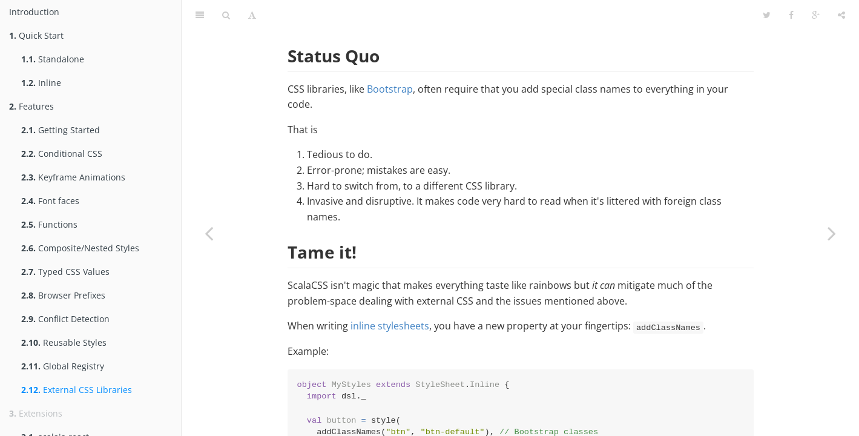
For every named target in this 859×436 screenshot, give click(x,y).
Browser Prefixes (63, 295)
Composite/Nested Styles (80, 248)
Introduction (34, 12)
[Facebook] (791, 15)
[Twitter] (767, 15)
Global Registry (62, 366)
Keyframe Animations (73, 177)
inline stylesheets (390, 325)
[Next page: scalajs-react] (832, 233)
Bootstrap (390, 89)
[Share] (841, 15)
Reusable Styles (64, 342)
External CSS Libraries (76, 389)
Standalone (52, 59)
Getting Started (60, 130)
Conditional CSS (61, 153)
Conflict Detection (65, 319)
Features (31, 106)
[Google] (816, 15)
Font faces (50, 200)
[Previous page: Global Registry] (209, 233)
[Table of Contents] (199, 15)
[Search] (226, 15)
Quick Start (36, 35)
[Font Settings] (252, 15)
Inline (41, 82)
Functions (49, 224)
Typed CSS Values (65, 271)
